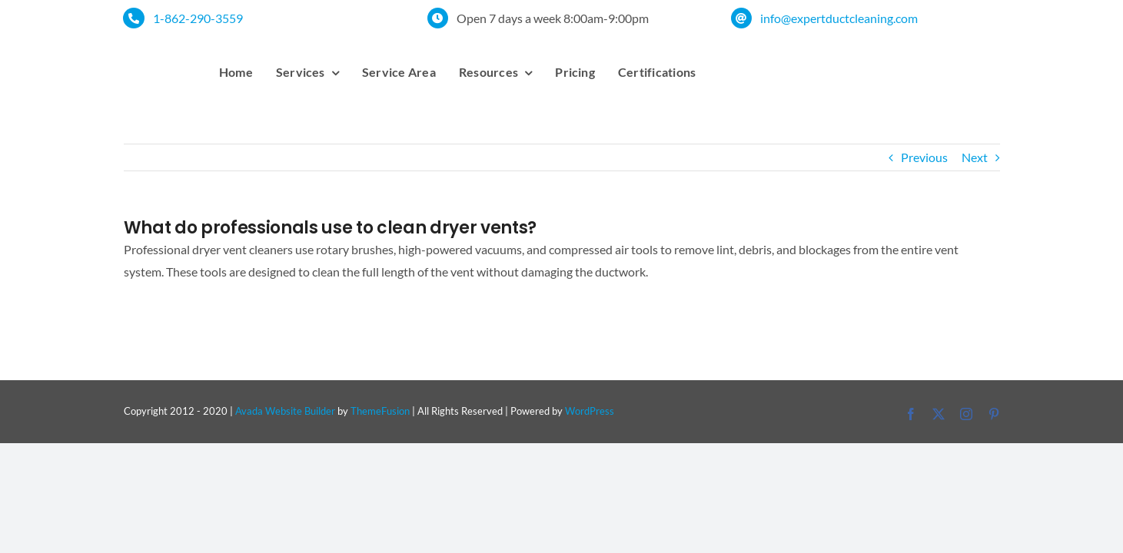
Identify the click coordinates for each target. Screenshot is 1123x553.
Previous (924, 157)
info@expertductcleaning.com (839, 18)
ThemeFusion (380, 411)
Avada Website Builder (285, 411)
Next (975, 157)
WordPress (589, 411)
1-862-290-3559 (198, 18)
